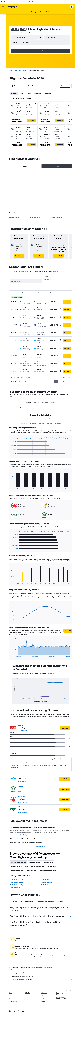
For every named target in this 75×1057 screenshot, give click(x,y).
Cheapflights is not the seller (41, 973)
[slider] (72, 282)
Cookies (31, 2)
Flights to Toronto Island (17, 882)
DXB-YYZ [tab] (28, 402)
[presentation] (59, 29)
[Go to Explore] (3, 20)
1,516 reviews (22, 781)
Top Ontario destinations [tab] (18, 862)
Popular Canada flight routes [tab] (48, 870)
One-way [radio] (25, 166)
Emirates (20, 725)
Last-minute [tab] (37, 93)
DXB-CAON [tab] (24, 423)
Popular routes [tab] (31, 870)
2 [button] (59, 381)
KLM (19, 776)
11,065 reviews (22, 802)
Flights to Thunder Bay (16, 885)
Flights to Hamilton (46, 882)
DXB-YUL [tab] (53, 402)
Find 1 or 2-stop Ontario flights (20, 835)
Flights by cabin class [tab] (37, 866)
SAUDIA (20, 786)
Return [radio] (57, 166)
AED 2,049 (18, 29)
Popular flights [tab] (52, 866)
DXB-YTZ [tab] (36, 402)
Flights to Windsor (46, 885)
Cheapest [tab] (14, 93)
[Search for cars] (3, 16)
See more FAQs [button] (40, 846)
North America (17, 70)
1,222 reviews (22, 812)
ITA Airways (21, 807)
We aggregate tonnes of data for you (41, 976)
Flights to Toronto (14, 217)
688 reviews (22, 791)
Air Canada (21, 796)
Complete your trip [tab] (34, 862)
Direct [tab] (29, 93)
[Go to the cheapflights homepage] (13, 7)
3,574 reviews (22, 730)
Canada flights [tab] (48, 862)
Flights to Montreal (56, 217)
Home (10, 70)
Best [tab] (22, 93)
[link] (19, 256)
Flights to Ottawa (35, 217)
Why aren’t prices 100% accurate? (41, 979)
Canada (25, 70)
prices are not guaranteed (46, 967)
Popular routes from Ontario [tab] (19, 866)
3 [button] (63, 381)
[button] (73, 2)
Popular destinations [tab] (17, 870)
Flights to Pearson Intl (16, 879)
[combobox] (14, 33)
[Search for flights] (3, 12)
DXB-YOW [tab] (45, 402)
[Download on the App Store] (61, 998)
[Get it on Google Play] (61, 993)
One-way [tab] (48, 93)
